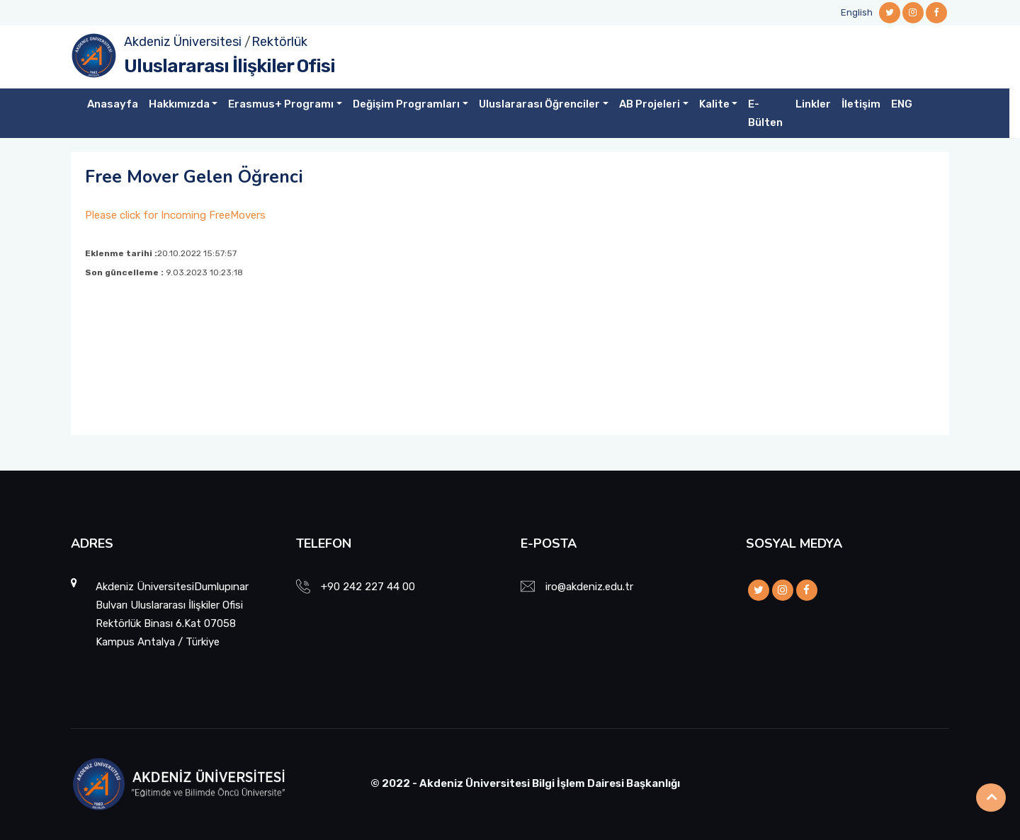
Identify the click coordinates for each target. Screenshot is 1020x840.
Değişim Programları (406, 104)
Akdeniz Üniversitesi (183, 42)
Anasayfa (112, 104)
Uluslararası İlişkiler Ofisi (229, 66)
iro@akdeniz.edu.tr (589, 586)
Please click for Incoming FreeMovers (175, 215)
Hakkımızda (179, 104)
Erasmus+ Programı (281, 104)
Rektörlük (279, 42)
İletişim (861, 104)
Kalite (714, 104)
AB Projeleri (649, 104)
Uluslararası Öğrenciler (539, 104)
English (857, 12)
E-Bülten (765, 113)
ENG (901, 104)
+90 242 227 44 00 (368, 586)
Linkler (813, 104)
